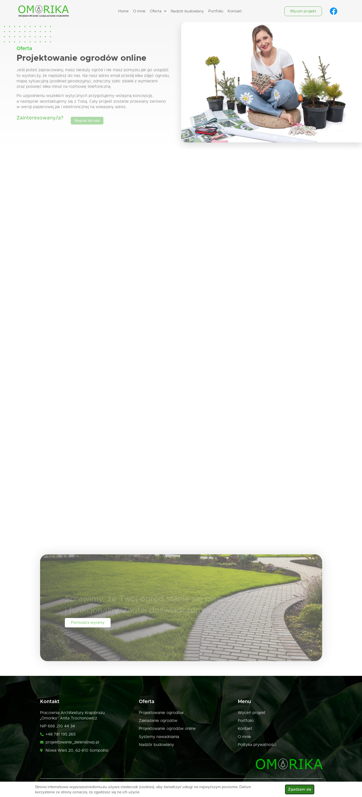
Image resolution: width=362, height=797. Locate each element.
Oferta (158, 11)
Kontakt (235, 11)
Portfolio (215, 11)
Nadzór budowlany (187, 11)
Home (123, 11)
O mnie (139, 11)
